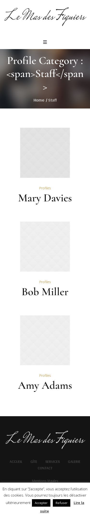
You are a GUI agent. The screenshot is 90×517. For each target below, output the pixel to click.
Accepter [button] (41, 503)
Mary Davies (45, 197)
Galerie (74, 461)
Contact (45, 468)
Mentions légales (45, 481)
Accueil (16, 461)
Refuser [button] (61, 503)
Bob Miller (45, 291)
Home (39, 100)
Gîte (33, 461)
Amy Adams (45, 385)
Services (52, 461)
